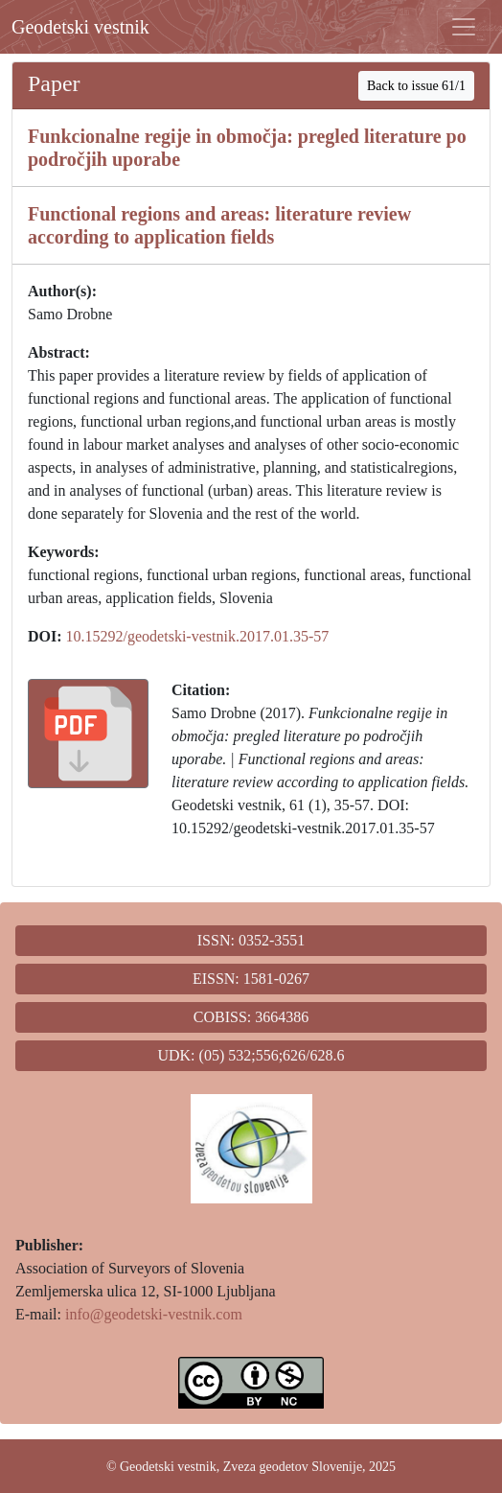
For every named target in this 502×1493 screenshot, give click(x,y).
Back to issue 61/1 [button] (416, 86)
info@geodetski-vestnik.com (153, 1314)
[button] (88, 733)
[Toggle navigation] (464, 27)
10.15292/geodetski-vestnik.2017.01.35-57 (198, 636)
